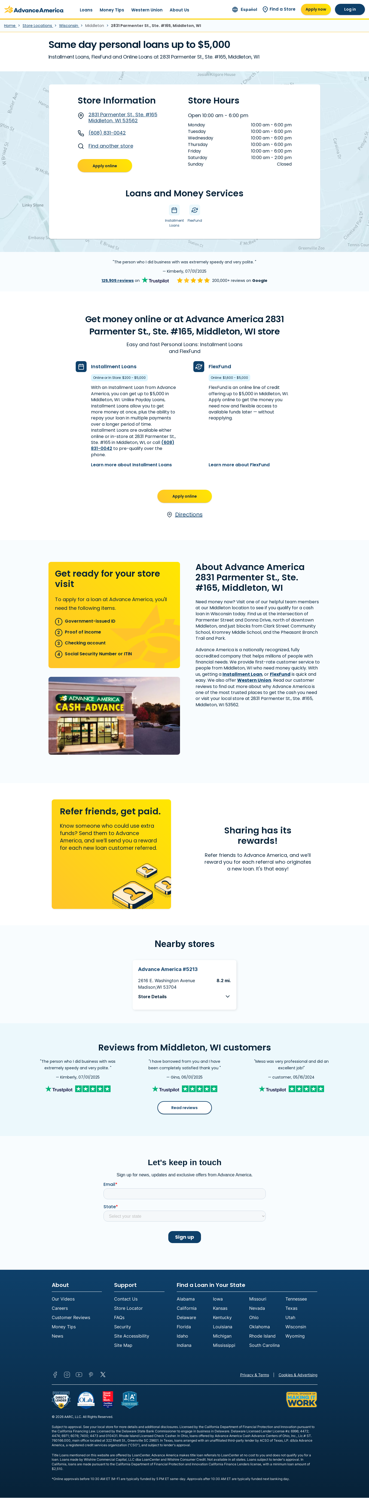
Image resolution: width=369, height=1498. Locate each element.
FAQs (119, 1317)
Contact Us (126, 1299)
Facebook (55, 1375)
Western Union (147, 10)
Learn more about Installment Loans (131, 465)
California (187, 1308)
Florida (184, 1327)
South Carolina (264, 1345)
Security (122, 1327)
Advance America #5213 (168, 969)
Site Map (123, 1345)
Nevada (257, 1308)
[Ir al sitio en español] (244, 9)
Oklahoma (259, 1327)
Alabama (186, 1299)
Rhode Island (262, 1336)
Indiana (184, 1345)
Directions (185, 514)
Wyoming (295, 1336)
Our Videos (63, 1299)
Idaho (182, 1336)
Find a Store (279, 9)
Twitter (103, 1375)
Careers (60, 1308)
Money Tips (112, 10)
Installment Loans (113, 366)
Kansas (220, 1308)
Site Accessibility (131, 1336)
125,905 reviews (118, 280)
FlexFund (220, 366)
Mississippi (224, 1345)
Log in (350, 9)
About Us (179, 10)
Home (10, 25)
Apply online (105, 166)
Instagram (67, 1375)
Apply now (316, 9)
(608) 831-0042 (102, 133)
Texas (291, 1308)
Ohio (254, 1317)
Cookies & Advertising (298, 1375)
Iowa (218, 1299)
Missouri (257, 1299)
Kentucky (222, 1317)
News (57, 1336)
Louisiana (222, 1327)
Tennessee (296, 1299)
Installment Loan (242, 674)
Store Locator (128, 1308)
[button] (184, 996)
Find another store (105, 146)
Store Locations (38, 25)
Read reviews (184, 1108)
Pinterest (91, 1375)
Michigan (222, 1336)
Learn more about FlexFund (239, 465)
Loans (86, 10)
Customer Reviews (71, 1317)
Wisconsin (69, 25)
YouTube (79, 1375)
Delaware (186, 1317)
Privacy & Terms (254, 1375)
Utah (290, 1317)
